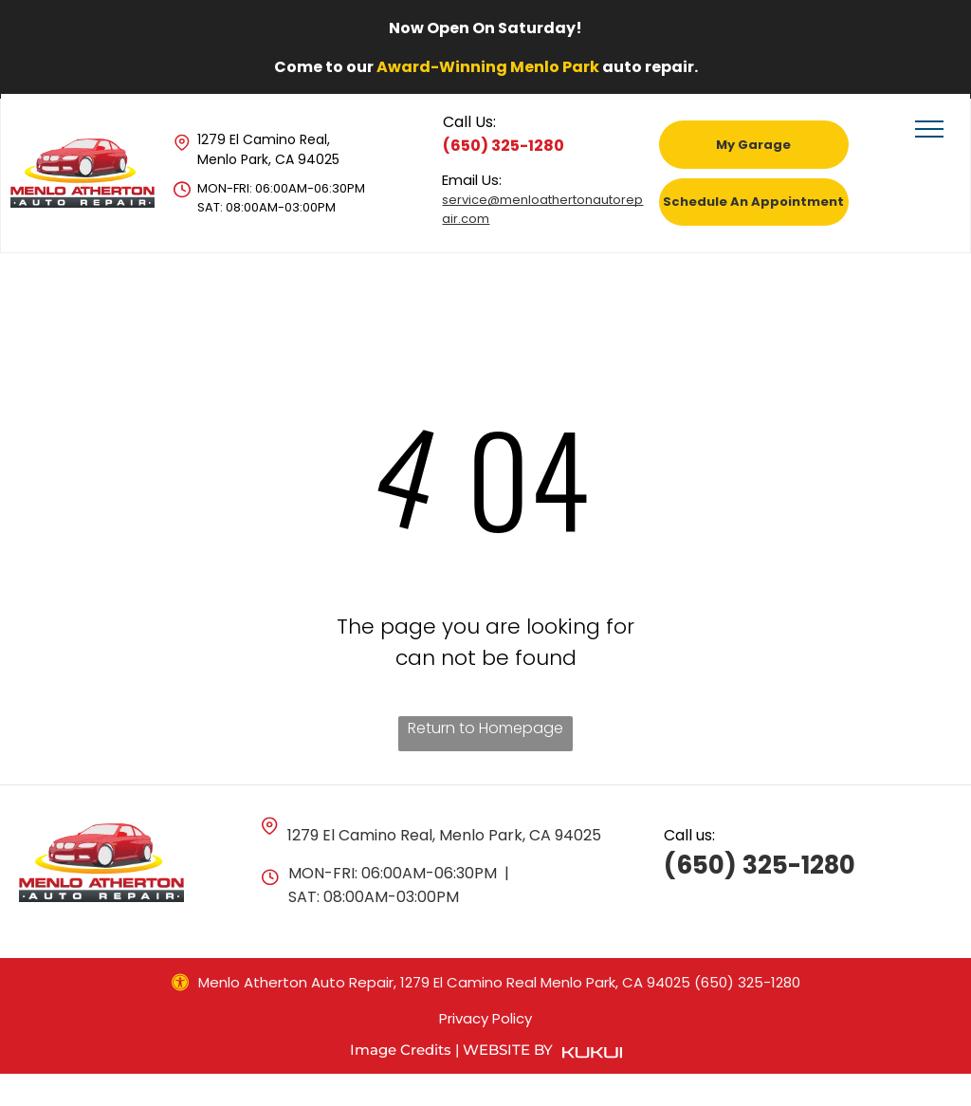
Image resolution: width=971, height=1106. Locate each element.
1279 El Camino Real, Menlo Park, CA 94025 (268, 149)
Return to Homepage (485, 728)
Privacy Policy (485, 1018)
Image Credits (400, 1050)
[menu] (929, 129)
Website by (508, 1050)
